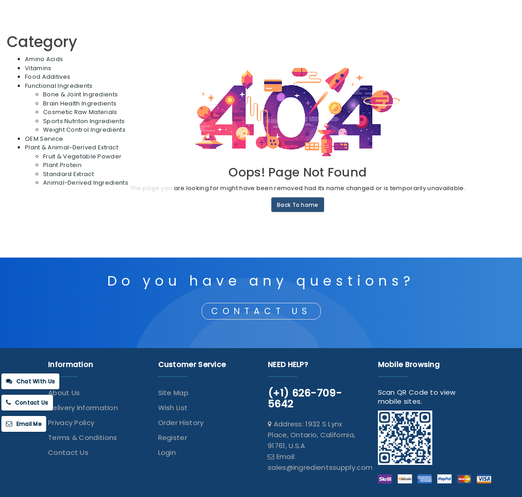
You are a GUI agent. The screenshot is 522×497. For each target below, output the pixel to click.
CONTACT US (261, 311)
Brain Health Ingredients (79, 103)
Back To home (298, 205)
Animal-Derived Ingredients (85, 182)
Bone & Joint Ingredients (80, 94)
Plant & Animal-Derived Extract (71, 147)
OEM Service (44, 138)
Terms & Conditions (82, 437)
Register (172, 437)
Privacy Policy (71, 422)
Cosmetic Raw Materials (80, 112)
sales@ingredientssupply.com (320, 467)
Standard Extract (68, 174)
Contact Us (68, 452)
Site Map (173, 392)
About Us (64, 392)
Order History (181, 422)
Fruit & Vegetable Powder (82, 156)
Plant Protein (62, 165)
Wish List (173, 407)
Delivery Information (83, 407)
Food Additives (47, 76)
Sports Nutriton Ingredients (84, 121)
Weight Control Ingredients (84, 129)
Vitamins (38, 68)
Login (167, 452)
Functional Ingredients (59, 85)
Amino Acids (44, 59)
